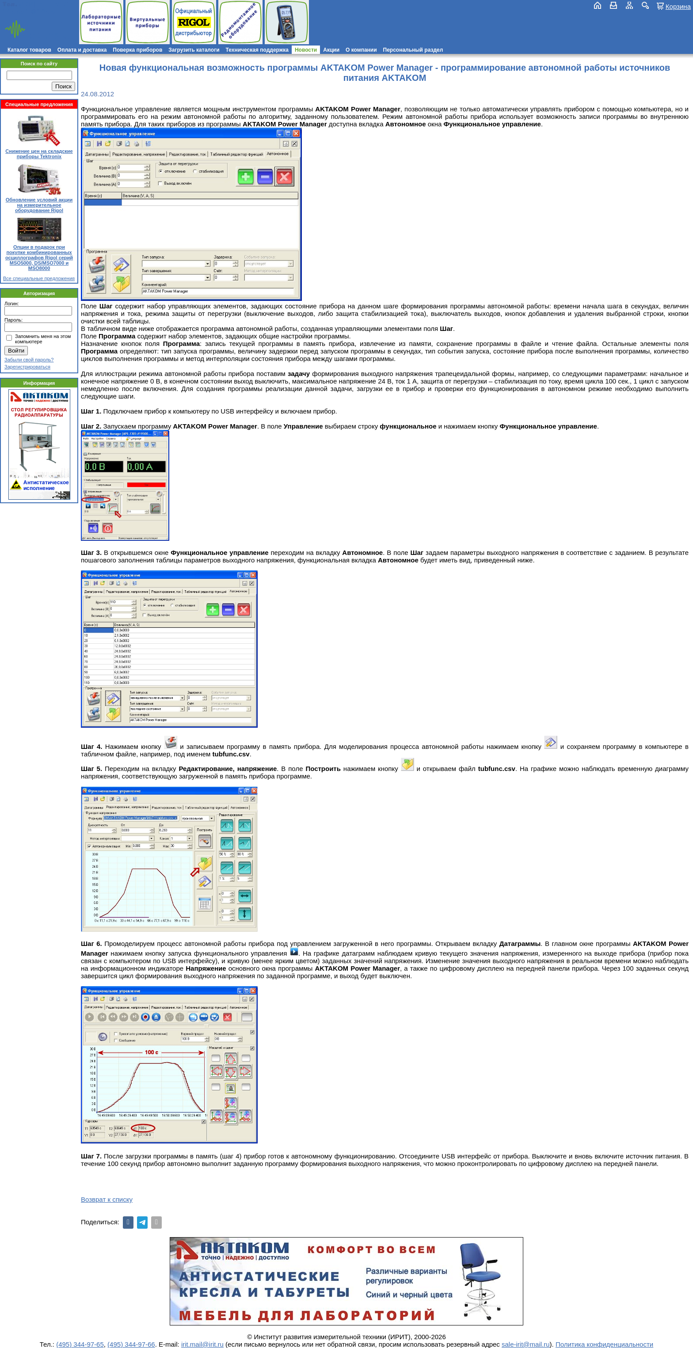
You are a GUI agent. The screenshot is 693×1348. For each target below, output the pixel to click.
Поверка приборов (137, 50)
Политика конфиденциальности (604, 1344)
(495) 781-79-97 (45, 4)
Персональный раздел (413, 50)
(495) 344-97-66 (131, 1344)
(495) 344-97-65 (80, 1344)
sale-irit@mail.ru (526, 1344)
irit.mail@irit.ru (30, 11)
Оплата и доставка (82, 50)
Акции (331, 50)
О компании (361, 50)
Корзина (678, 6)
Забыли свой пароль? (28, 359)
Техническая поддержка (257, 50)
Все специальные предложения (39, 278)
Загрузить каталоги (193, 50)
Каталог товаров (29, 50)
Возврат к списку (107, 1199)
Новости (306, 50)
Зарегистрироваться (27, 366)
